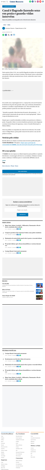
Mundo (2, 445)
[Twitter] (35, 2)
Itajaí (12, 166)
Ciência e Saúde (4, 450)
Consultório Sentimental (35, 438)
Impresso (4, 460)
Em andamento (19, 464)
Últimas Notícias (19, 445)
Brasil (9, 24)
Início (4, 24)
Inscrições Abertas (19, 465)
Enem (17, 443)
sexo (17, 166)
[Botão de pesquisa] (7, 1)
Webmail (32, 443)
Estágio (17, 441)
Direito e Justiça (4, 464)
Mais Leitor (33, 457)
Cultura (17, 446)
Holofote (2, 453)
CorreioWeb (34, 434)
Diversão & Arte (4, 446)
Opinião (2, 452)
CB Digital (3, 465)
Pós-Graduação (19, 453)
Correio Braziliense (7, 434)
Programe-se (33, 449)
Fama (32, 436)
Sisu (16, 450)
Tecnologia (3, 455)
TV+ (31, 455)
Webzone (32, 441)
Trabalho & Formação (20, 439)
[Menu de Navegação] (3, 1)
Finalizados (18, 467)
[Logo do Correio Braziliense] (16, 1)
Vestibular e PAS (19, 448)
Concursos (19, 458)
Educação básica (19, 436)
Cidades (2, 438)
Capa (2, 436)
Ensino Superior (19, 438)
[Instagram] (38, 2)
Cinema (32, 448)
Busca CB (3, 467)
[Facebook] (33, 2)
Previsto (17, 462)
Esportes (3, 448)
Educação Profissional (20, 452)
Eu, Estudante (20, 434)
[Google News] (43, 2)
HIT (31, 453)
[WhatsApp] (30, 2)
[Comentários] (14, 35)
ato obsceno (6, 166)
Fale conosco (18, 455)
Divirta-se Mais (35, 445)
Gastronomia (33, 439)
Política (2, 439)
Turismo (2, 457)
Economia (3, 443)
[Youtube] (40, 2)
